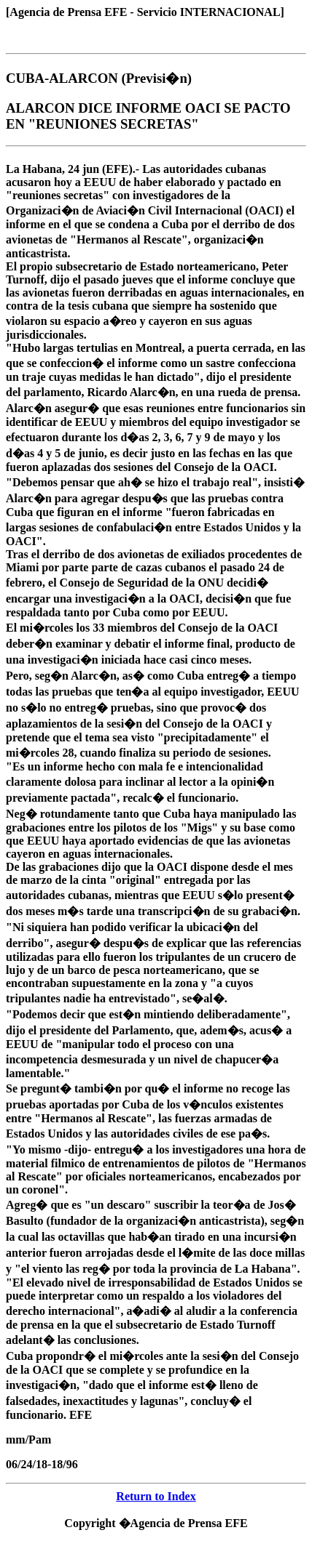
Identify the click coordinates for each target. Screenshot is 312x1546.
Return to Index (155, 1496)
